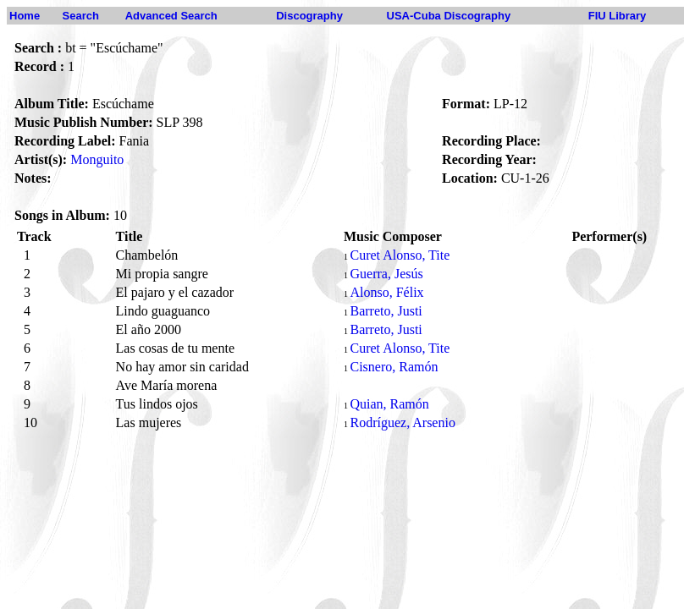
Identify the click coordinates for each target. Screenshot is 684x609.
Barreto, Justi (386, 311)
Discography (309, 15)
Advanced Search (171, 15)
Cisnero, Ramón (394, 366)
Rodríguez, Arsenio (402, 422)
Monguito (97, 159)
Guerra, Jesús (386, 273)
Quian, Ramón (389, 404)
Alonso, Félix (386, 292)
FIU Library (617, 15)
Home (24, 15)
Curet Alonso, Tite (400, 255)
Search (81, 15)
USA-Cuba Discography (449, 15)
